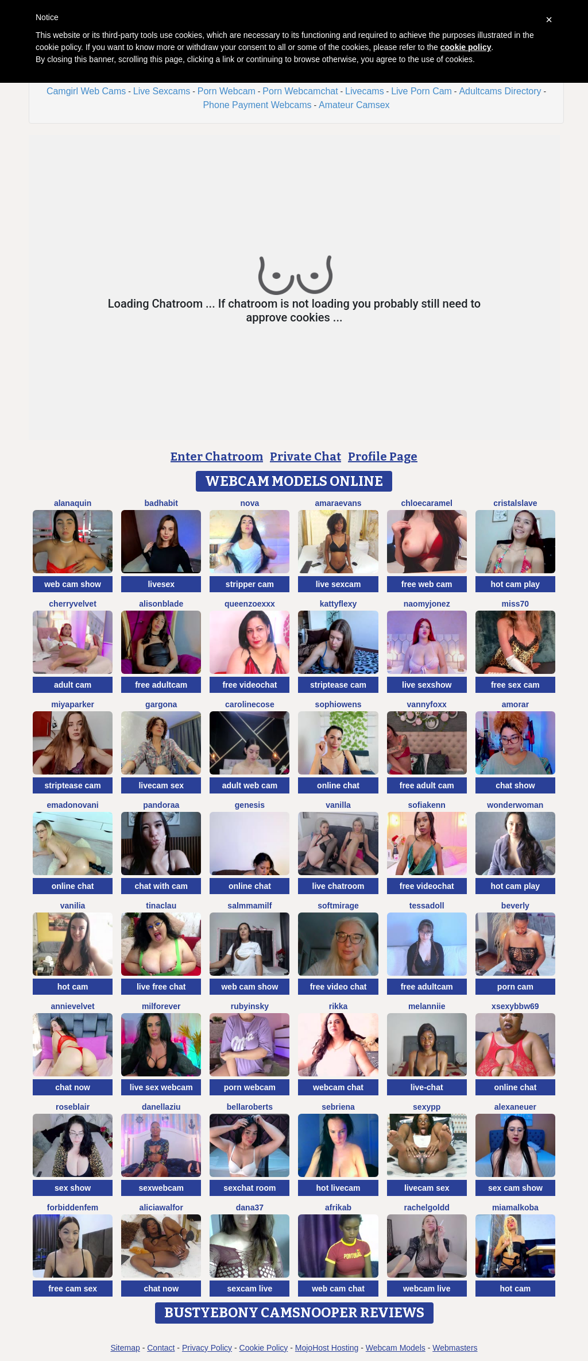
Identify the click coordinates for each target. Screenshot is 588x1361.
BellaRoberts (250, 1106)
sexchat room (249, 1188)
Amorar (515, 704)
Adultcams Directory (500, 91)
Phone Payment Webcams (257, 105)
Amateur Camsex (354, 105)
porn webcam (250, 1087)
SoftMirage (338, 905)
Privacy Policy (207, 1347)
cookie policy (466, 47)
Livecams (364, 91)
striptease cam (338, 684)
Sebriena (338, 1106)
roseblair (73, 1106)
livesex (161, 584)
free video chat (338, 986)
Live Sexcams (162, 91)
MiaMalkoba (515, 1207)
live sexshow (426, 684)
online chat (338, 785)
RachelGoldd (427, 1207)
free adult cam (427, 785)
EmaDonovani (72, 805)
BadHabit (161, 503)
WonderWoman (515, 805)
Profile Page (382, 456)
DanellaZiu (161, 1106)
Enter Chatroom (217, 456)
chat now (72, 1087)
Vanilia (73, 905)
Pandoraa (161, 805)
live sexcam (338, 584)
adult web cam (249, 785)
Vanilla (338, 805)
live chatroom (338, 886)
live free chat (161, 986)
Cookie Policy (263, 1347)
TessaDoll (426, 905)
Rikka (338, 1006)
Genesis (250, 805)
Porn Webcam (227, 91)
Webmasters (454, 1347)
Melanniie (427, 1006)
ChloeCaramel (426, 503)
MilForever (161, 1006)
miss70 (515, 603)
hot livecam (338, 1188)
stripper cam (250, 584)
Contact (161, 1347)
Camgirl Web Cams (86, 91)
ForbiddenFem (72, 1207)
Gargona (161, 704)
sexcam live (250, 1288)
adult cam (72, 684)
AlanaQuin (72, 503)
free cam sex (72, 1288)
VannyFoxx (427, 704)
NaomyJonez (427, 603)
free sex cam (515, 684)
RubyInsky (250, 1006)
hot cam (72, 986)
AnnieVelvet (72, 1006)
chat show (515, 785)
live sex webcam (161, 1087)
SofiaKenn (427, 805)
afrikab (338, 1207)
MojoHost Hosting (327, 1347)
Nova (250, 503)
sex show (73, 1188)
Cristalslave (515, 503)
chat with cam (161, 886)
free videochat (249, 684)
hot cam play (515, 584)
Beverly (515, 905)
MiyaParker (72, 704)
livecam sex (161, 785)
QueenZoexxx (250, 603)
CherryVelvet (72, 603)
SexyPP (426, 1106)
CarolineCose (249, 704)
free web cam (426, 584)
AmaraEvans (338, 503)
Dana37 (250, 1207)
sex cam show (515, 1188)
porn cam (515, 986)
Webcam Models (395, 1347)
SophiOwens (338, 704)
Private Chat (305, 456)
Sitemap (125, 1347)
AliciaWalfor (161, 1207)
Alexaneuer (515, 1106)
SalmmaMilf (249, 905)
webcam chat (338, 1087)
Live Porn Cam (421, 91)
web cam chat (338, 1288)
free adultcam (161, 684)
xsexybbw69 (515, 1006)
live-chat (427, 1087)
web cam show (72, 584)
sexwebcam (161, 1188)
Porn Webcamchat (300, 91)
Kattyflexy (338, 603)
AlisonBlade (161, 603)
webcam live (427, 1288)
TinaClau (161, 905)
